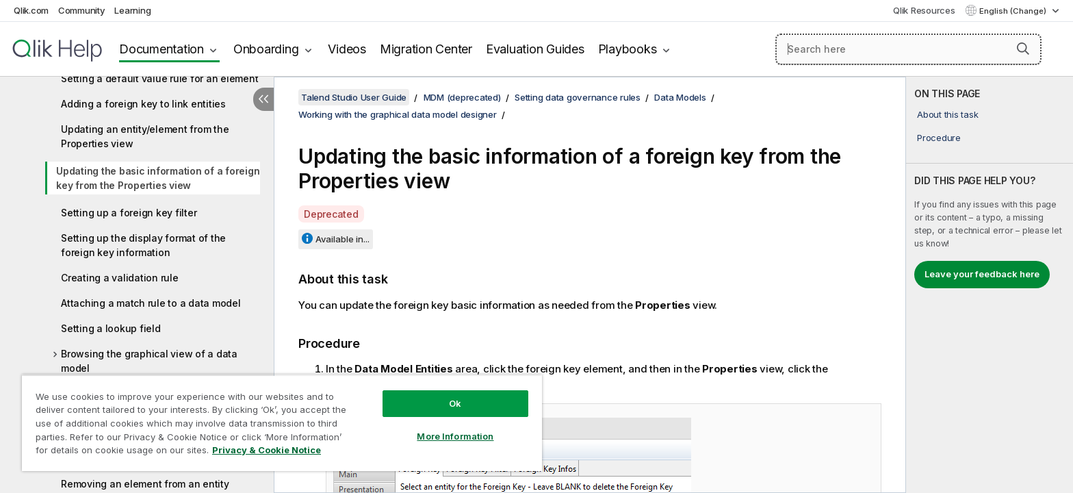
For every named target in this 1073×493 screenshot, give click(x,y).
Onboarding (266, 49)
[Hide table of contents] (263, 99)
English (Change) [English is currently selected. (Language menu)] (1013, 11)
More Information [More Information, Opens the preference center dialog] (455, 436)
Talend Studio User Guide (353, 97)
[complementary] (989, 285)
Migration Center (426, 49)
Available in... (342, 238)
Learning (132, 10)
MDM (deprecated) (462, 97)
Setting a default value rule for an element (159, 78)
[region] (282, 423)
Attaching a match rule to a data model (151, 303)
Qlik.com (31, 10)
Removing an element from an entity (145, 484)
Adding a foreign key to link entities (143, 104)
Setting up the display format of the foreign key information (143, 245)
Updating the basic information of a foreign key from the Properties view (157, 178)
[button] (1023, 48)
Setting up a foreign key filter (128, 212)
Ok (455, 403)
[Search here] (908, 49)
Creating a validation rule (120, 277)
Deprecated (331, 214)
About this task (947, 114)
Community (81, 10)
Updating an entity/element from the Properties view (145, 136)
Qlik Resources (924, 10)
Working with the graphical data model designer (397, 114)
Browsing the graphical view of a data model (149, 361)
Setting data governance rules (578, 97)
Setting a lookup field (111, 328)
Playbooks (627, 49)
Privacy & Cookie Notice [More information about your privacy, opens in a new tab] (266, 449)
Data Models (680, 97)
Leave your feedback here (982, 273)
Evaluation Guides (535, 49)
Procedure (939, 137)
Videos (347, 49)
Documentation (161, 49)
